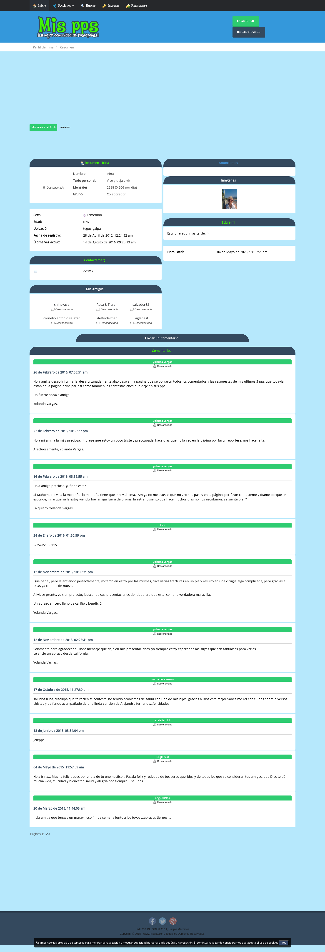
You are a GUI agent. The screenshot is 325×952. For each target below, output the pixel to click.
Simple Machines (179, 929)
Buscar (88, 6)
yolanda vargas (162, 362)
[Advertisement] (162, 92)
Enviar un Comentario (161, 338)
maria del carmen (162, 679)
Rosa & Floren (107, 304)
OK (284, 942)
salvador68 (140, 304)
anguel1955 (162, 798)
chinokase (61, 304)
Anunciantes (228, 163)
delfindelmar (107, 318)
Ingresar (110, 6)
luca (162, 525)
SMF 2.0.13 (143, 929)
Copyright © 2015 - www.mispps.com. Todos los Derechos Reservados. (162, 933)
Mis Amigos (94, 289)
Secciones (63, 6)
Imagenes (228, 180)
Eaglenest (140, 318)
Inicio (39, 6)
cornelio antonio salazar (61, 318)
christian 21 (162, 720)
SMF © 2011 (159, 929)
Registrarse (136, 6)
